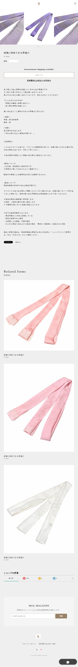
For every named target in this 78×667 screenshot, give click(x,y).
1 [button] (38, 46)
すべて (11, 578)
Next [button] (74, 26)
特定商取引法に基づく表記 (47, 643)
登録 (61, 616)
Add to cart (39, 75)
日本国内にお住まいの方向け (39, 80)
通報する (18, 242)
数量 (5, 61)
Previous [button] (3, 26)
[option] (39, 26)
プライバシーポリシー (29, 643)
